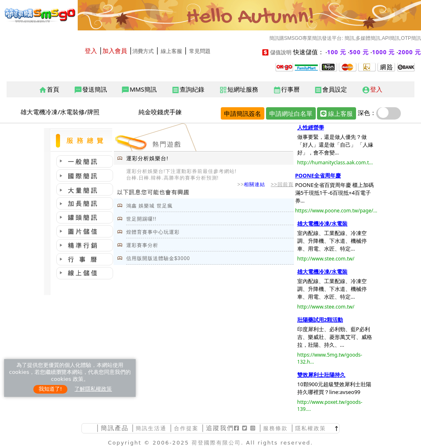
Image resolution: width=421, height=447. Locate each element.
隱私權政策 (310, 428)
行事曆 (286, 89)
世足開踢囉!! (141, 219)
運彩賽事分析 (142, 245)
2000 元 (409, 52)
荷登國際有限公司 (216, 443)
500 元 (359, 52)
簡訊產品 (115, 427)
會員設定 (330, 89)
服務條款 (275, 428)
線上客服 (171, 51)
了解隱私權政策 (93, 389)
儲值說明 (280, 52)
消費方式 (143, 51)
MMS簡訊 (138, 89)
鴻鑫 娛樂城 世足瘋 (149, 206)
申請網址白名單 (290, 113)
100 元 (337, 52)
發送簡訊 (90, 89)
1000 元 (383, 52)
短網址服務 (238, 89)
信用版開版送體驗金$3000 (158, 258)
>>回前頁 (282, 184)
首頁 (49, 89)
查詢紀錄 (187, 89)
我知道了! (50, 389)
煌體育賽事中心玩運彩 (153, 232)
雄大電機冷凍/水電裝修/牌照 (60, 112)
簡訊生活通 (151, 428)
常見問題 (199, 51)
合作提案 (186, 428)
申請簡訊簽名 (242, 113)
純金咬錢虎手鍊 (160, 112)
